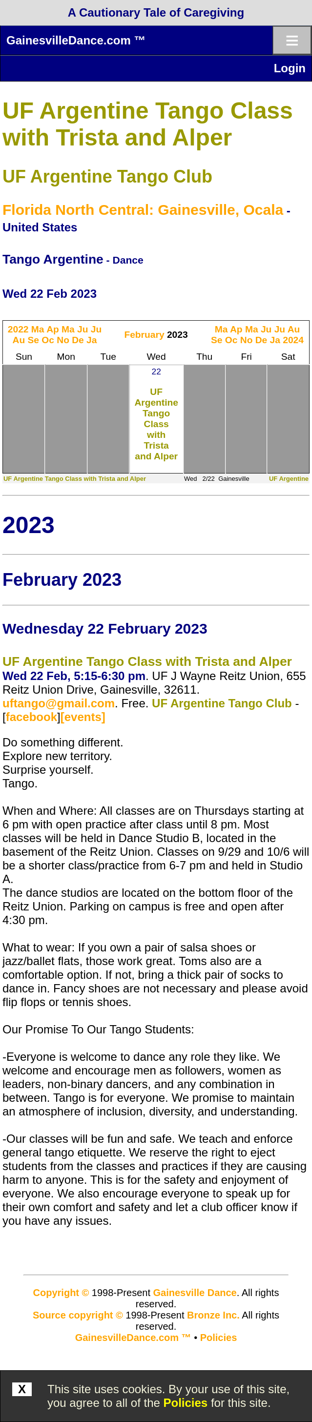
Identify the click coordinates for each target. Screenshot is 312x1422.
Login (290, 68)
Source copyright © (78, 1315)
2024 (293, 340)
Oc (48, 340)
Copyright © (61, 1292)
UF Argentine (289, 478)
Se (33, 340)
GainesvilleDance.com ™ (76, 40)
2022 (18, 329)
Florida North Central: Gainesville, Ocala (142, 210)
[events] (83, 716)
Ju (82, 329)
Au (19, 340)
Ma (37, 329)
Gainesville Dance (195, 1292)
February (144, 335)
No (63, 340)
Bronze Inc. (213, 1315)
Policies (186, 1402)
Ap (52, 329)
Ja (91, 340)
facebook (31, 716)
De (78, 340)
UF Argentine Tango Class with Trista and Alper (156, 424)
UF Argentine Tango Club (107, 176)
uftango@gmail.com (58, 703)
